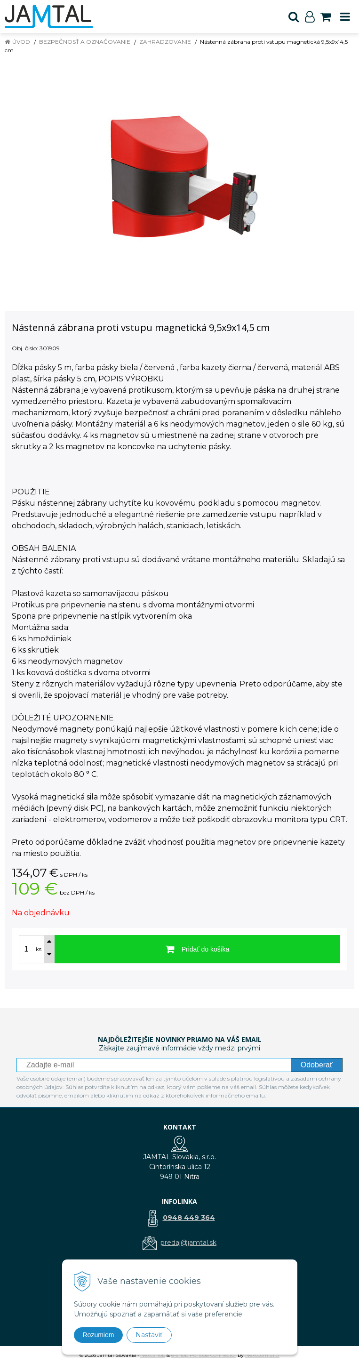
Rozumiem (98, 1335)
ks (38, 949)
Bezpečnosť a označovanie (84, 41)
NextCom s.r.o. (262, 1355)
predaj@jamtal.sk (188, 1242)
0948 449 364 (189, 1217)
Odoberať (317, 1065)
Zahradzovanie (165, 41)
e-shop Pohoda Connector (203, 1355)
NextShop (152, 1355)
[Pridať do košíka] (197, 949)
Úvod (21, 41)
